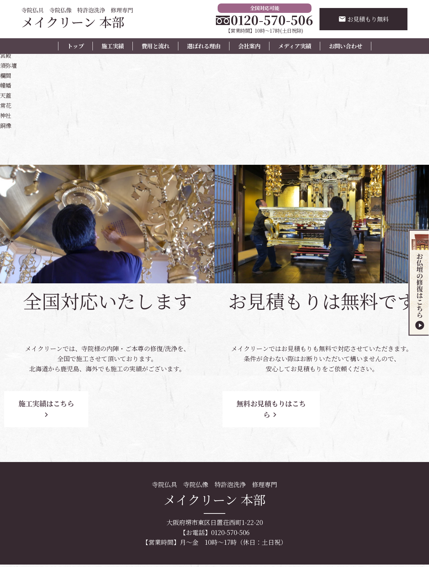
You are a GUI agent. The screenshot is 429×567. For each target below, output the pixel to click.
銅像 (6, 125)
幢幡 (6, 84)
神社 (6, 115)
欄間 (6, 75)
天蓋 (6, 94)
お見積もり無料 (362, 19)
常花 (6, 105)
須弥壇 (9, 65)
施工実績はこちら (62, 403)
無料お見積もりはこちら (277, 403)
